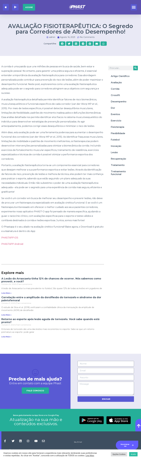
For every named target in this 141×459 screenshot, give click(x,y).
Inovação (116, 146)
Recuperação (118, 158)
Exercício (116, 120)
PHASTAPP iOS (10, 237)
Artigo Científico (120, 76)
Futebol (115, 139)
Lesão (114, 152)
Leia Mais (90, 455)
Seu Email (78, 442)
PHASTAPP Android (12, 244)
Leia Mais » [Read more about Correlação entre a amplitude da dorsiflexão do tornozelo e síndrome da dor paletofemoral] (6, 315)
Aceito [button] (133, 454)
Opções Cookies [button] (118, 454)
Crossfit (115, 95)
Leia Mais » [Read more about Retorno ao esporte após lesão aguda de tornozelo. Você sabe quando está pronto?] (6, 337)
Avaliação (116, 82)
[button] (134, 7)
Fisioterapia (117, 127)
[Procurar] (135, 68)
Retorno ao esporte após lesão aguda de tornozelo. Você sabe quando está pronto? (50, 321)
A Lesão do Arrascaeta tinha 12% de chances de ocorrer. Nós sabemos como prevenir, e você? (51, 280)
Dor (113, 108)
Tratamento (118, 165)
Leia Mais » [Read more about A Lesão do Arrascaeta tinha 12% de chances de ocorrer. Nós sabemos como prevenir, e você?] (6, 293)
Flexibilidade (118, 133)
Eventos (115, 114)
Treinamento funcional (118, 173)
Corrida (115, 89)
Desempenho (118, 101)
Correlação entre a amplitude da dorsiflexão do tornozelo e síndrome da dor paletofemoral (51, 299)
